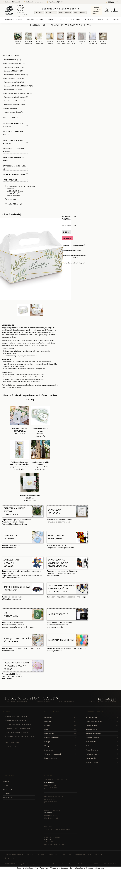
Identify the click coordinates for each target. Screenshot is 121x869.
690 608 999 (112, 2)
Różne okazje (102, 19)
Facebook (114, 10)
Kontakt (115, 19)
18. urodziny (76, 19)
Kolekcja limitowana (60, 738)
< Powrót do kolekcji (11, 214)
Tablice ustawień (102, 746)
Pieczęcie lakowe (102, 750)
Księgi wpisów (102, 758)
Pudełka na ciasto (102, 729)
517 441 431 (48, 813)
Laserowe (60, 721)
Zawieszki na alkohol (102, 733)
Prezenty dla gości (102, 738)
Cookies (80, 863)
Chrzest (63, 19)
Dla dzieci (89, 19)
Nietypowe (60, 746)
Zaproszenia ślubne (14, 19)
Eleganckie (60, 717)
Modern (60, 725)
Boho (60, 729)
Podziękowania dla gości (102, 721)
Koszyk (106, 10)
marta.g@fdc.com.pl (15, 204)
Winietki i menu (102, 717)
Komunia (52, 19)
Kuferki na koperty (102, 754)
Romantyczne (60, 733)
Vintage (60, 742)
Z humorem (60, 750)
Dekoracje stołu (102, 725)
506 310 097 (48, 829)
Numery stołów (102, 742)
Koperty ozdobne (60, 758)
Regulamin (72, 863)
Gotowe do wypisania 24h (60, 754)
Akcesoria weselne (36, 19)
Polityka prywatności (59, 863)
